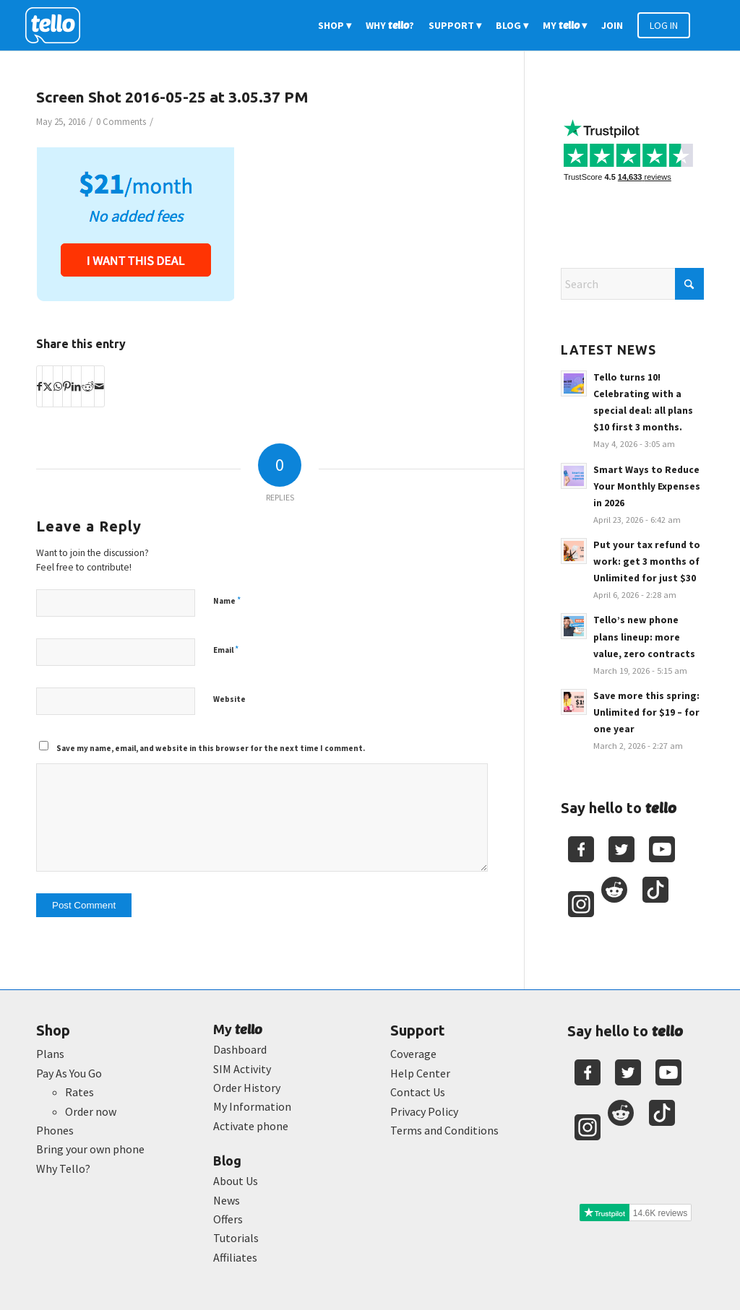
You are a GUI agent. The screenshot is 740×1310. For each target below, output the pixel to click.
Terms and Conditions (444, 1130)
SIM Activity (242, 1069)
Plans (50, 1053)
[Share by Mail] (99, 386)
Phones (55, 1130)
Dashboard (240, 1049)
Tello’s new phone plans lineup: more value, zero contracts (644, 636)
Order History (246, 1087)
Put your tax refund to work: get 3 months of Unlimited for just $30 (646, 561)
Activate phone (250, 1126)
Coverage (413, 1053)
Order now (90, 1111)
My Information (252, 1106)
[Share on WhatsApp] (57, 386)
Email (225, 649)
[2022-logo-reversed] (57, 25)
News (226, 1200)
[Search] (632, 284)
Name (227, 600)
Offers (228, 1219)
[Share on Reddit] (88, 386)
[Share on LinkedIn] (76, 386)
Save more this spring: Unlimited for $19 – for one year (646, 712)
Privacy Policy (424, 1111)
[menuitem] (334, 25)
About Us (235, 1181)
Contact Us (417, 1092)
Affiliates (235, 1257)
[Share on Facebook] (39, 386)
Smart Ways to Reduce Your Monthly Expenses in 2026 (646, 486)
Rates (79, 1092)
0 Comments (121, 122)
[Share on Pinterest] (67, 386)
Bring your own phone (90, 1149)
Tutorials (236, 1238)
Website (229, 699)
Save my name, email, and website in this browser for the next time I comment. (210, 748)
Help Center (420, 1073)
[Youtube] (662, 849)
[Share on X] (48, 386)
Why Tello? (63, 1168)
